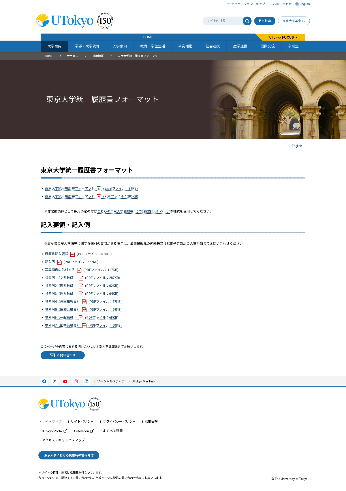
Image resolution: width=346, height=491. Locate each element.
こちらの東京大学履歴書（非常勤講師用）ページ (133, 211)
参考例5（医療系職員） (83, 310)
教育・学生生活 (152, 46)
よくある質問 (113, 431)
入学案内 (120, 46)
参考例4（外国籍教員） (83, 302)
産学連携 (240, 46)
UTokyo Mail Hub (143, 381)
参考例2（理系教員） (81, 286)
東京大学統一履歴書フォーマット (91, 188)
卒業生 (293, 46)
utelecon (85, 431)
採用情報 (98, 56)
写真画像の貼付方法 (81, 270)
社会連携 (213, 46)
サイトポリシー (82, 421)
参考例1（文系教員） (82, 278)
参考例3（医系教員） (81, 294)
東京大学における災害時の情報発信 (69, 455)
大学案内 (54, 46)
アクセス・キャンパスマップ (63, 440)
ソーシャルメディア (111, 381)
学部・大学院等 (87, 46)
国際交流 (268, 46)
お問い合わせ (282, 4)
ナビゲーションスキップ (248, 4)
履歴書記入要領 (78, 254)
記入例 (71, 262)
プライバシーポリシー (119, 421)
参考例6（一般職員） (81, 318)
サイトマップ (52, 421)
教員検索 (265, 21)
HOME (49, 56)
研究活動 (185, 46)
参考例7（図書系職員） (83, 325)
